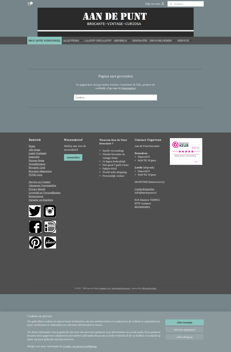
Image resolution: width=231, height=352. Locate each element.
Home (32, 146)
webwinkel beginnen (121, 288)
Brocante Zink (37, 167)
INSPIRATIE (140, 40)
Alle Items (34, 150)
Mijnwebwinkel (149, 288)
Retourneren (36, 196)
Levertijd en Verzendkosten (44, 193)
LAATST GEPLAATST (98, 40)
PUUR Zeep (35, 175)
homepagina (128, 88)
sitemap (102, 288)
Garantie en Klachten (41, 200)
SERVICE (185, 40)
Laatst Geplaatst (37, 153)
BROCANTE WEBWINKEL (44, 40)
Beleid (41, 189)
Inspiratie (34, 157)
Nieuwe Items (36, 160)
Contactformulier (144, 189)
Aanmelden (73, 157)
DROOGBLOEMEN (162, 40)
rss (108, 288)
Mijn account (155, 4)
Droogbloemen (37, 164)
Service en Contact (39, 182)
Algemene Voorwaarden (42, 185)
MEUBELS (122, 40)
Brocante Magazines (40, 171)
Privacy (33, 189)
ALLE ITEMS (72, 40)
